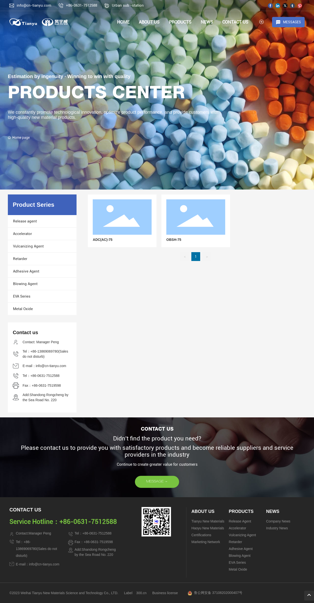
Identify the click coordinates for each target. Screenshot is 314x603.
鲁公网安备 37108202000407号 (218, 593)
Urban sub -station (128, 5)
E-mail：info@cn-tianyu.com (44, 366)
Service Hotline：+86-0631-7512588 (63, 521)
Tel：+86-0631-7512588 (41, 376)
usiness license (166, 593)
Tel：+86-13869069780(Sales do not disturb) (36, 549)
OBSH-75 (173, 240)
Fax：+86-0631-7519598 (42, 385)
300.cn (141, 593)
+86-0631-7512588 (81, 5)
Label (128, 593)
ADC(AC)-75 (102, 240)
